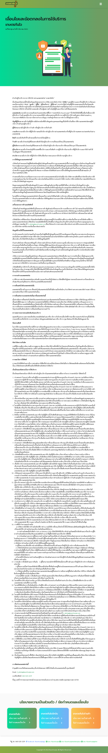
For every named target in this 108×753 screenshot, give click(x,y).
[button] (19, 718)
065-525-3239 (27, 676)
